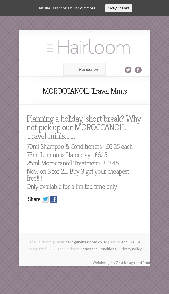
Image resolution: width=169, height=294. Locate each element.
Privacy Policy (131, 249)
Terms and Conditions (98, 249)
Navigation (83, 69)
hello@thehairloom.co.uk (86, 242)
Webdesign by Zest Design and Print (121, 263)
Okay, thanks (119, 8)
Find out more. (84, 8)
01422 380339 (128, 242)
